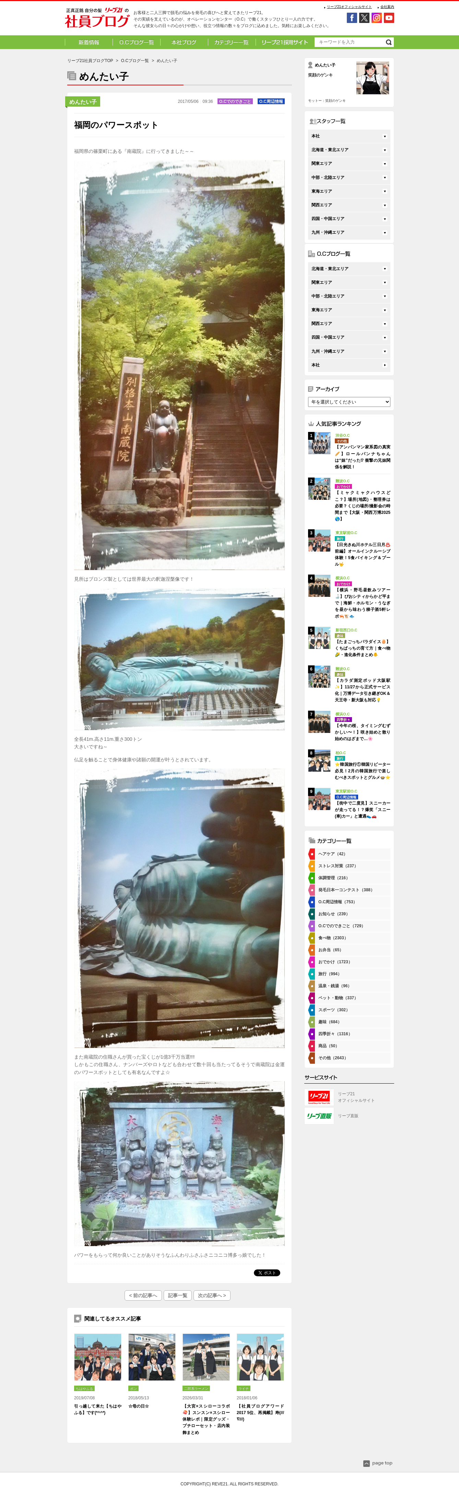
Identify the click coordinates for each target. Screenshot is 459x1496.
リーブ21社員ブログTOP (90, 60)
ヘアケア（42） (333, 854)
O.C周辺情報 (271, 101)
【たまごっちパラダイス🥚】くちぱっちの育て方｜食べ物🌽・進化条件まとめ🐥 (362, 648)
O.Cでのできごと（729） (341, 926)
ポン (133, 1388)
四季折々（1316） (335, 1033)
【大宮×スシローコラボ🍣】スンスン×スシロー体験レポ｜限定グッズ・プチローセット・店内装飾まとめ (206, 1419)
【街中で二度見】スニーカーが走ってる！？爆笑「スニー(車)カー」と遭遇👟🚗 (362, 810)
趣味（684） (330, 1022)
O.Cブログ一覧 (135, 60)
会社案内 (387, 7)
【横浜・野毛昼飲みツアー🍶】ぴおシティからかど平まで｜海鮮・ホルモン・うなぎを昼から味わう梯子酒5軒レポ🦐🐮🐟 (362, 603)
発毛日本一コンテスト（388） (346, 890)
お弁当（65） (330, 950)
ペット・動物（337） (338, 998)
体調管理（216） (334, 878)
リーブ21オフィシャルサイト (349, 7)
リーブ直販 (348, 1115)
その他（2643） (333, 1057)
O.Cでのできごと (235, 101)
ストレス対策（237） (338, 866)
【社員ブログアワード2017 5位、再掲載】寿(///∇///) (260, 1413)
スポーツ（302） (334, 1010)
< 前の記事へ (143, 1295)
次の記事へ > (212, 1295)
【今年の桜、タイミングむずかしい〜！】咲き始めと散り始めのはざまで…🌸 (362, 732)
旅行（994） (330, 974)
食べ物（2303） (333, 938)
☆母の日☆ (138, 1406)
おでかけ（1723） (335, 962)
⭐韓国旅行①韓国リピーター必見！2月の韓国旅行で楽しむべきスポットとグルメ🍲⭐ (362, 771)
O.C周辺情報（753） (337, 902)
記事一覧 (177, 1295)
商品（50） (328, 1045)
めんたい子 (83, 102)
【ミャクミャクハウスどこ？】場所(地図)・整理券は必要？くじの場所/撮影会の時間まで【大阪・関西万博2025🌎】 (362, 505)
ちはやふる (84, 1388)
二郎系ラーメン (196, 1388)
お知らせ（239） (334, 914)
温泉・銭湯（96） (335, 986)
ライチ (243, 1388)
